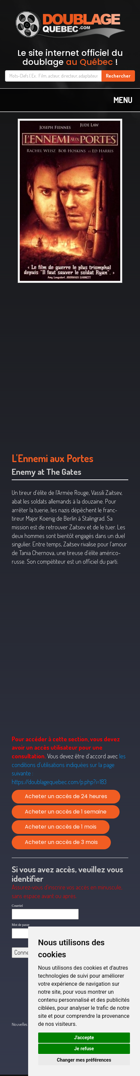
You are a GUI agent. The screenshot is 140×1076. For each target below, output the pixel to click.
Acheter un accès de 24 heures (66, 796)
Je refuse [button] (84, 1048)
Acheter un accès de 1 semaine (66, 812)
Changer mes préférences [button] (84, 1060)
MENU (123, 100)
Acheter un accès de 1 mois (60, 827)
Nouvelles (19, 1024)
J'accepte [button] (84, 1037)
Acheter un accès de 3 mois (61, 842)
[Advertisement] (70, 364)
